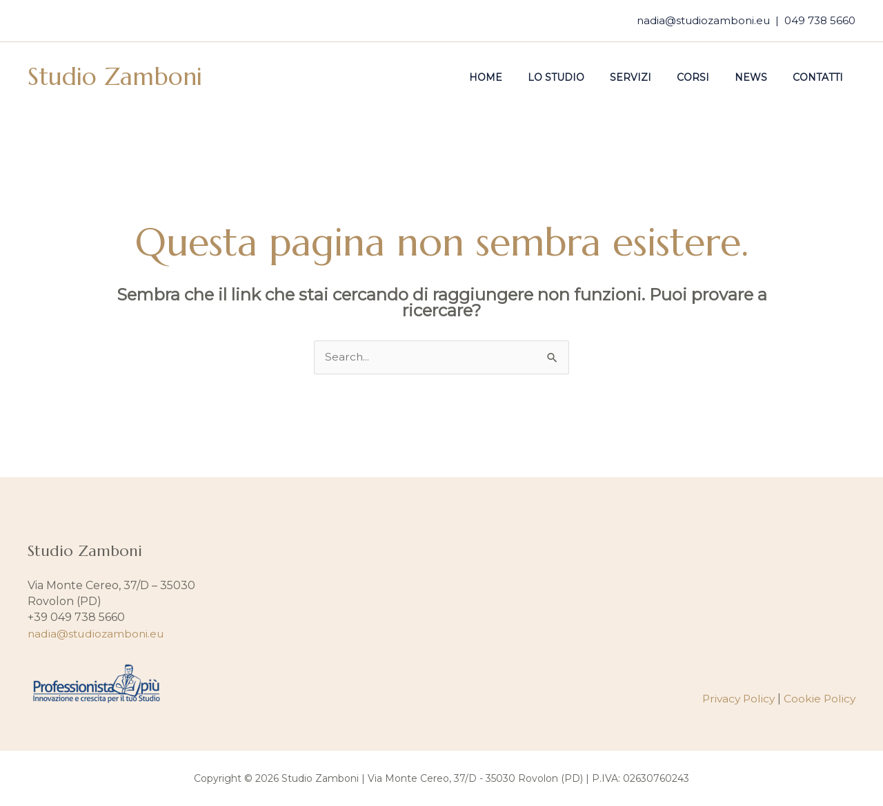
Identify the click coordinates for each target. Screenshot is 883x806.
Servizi (652, 77)
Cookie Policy (818, 698)
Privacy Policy (735, 698)
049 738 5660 (819, 20)
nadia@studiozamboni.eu (703, 20)
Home (519, 77)
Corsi (708, 77)
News (760, 77)
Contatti (820, 77)
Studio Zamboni (115, 76)
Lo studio (583, 77)
